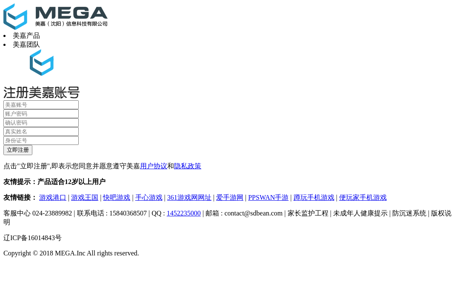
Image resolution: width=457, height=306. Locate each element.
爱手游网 (229, 197)
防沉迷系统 (409, 213)
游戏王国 (84, 197)
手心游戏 (149, 197)
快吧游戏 (116, 197)
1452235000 (184, 213)
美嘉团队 (26, 44)
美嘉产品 (26, 35)
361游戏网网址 (189, 197)
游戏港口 (52, 197)
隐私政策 (187, 166)
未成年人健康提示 (360, 213)
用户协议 (153, 166)
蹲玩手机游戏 (314, 197)
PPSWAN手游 (268, 197)
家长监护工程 (308, 213)
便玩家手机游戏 (363, 197)
